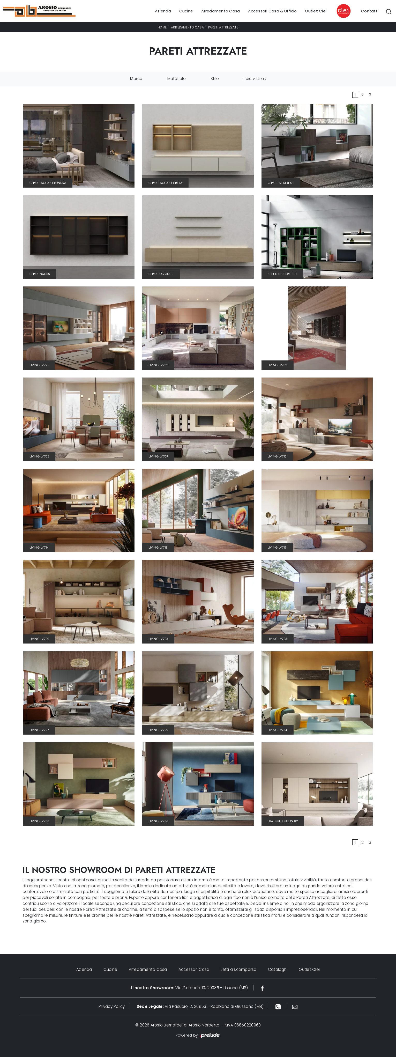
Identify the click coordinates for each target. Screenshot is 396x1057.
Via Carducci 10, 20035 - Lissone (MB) (189, 988)
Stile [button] (215, 78)
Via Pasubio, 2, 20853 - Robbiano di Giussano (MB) (200, 1006)
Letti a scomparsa (239, 969)
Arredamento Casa (220, 11)
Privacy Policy (112, 1006)
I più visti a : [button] (255, 78)
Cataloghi (277, 969)
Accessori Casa (194, 969)
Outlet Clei (315, 11)
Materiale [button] (176, 78)
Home (162, 27)
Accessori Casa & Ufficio (272, 11)
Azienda (163, 11)
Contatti (369, 11)
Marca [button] (136, 78)
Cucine (186, 11)
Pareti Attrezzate (223, 27)
